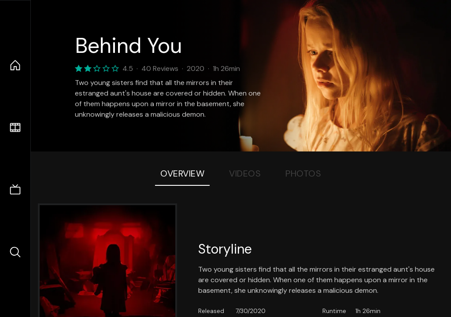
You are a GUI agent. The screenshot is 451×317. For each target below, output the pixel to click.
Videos (245, 173)
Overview (182, 173)
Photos (303, 173)
